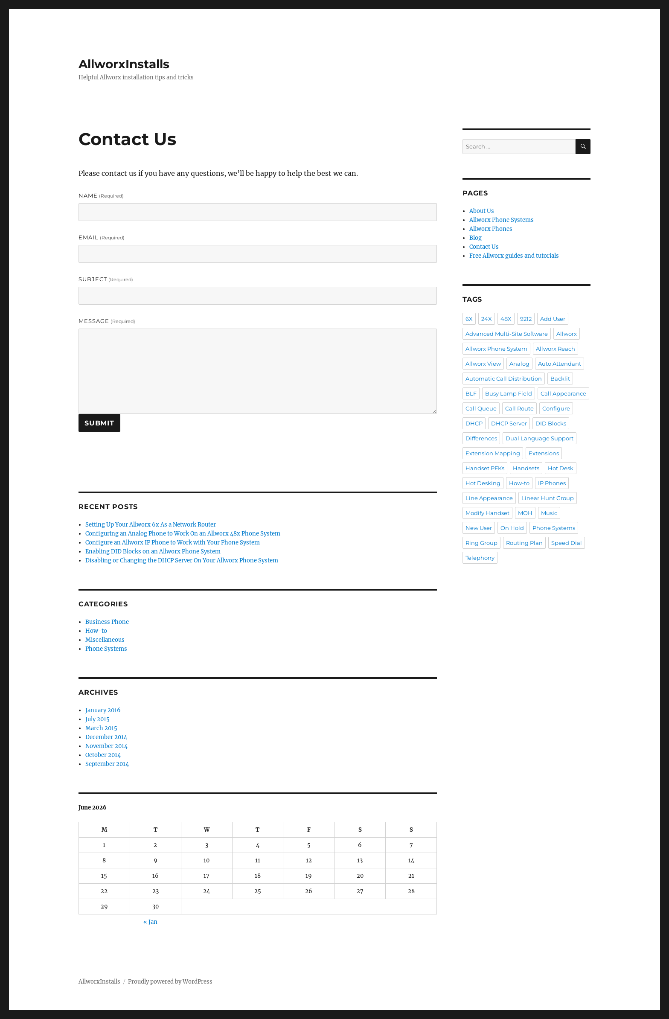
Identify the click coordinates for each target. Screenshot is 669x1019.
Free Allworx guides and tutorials (514, 255)
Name (101, 195)
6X (469, 318)
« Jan (150, 922)
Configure (556, 408)
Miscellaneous (105, 639)
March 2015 (101, 728)
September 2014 (107, 764)
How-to (96, 631)
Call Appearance (563, 393)
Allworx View (483, 363)
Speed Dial (566, 542)
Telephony (479, 557)
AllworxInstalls (124, 64)
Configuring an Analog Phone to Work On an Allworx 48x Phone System (182, 533)
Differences (481, 438)
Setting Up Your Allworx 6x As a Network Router (150, 524)
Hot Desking (482, 483)
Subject (106, 279)
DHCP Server (509, 423)
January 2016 (103, 710)
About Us (481, 211)
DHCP (474, 423)
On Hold (512, 527)
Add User (552, 318)
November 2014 (106, 746)
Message (107, 320)
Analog (519, 363)
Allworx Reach (555, 348)
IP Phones (552, 483)
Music (549, 513)
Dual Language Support (539, 438)
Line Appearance (489, 498)
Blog (475, 238)
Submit (99, 423)
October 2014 (103, 755)
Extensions (544, 453)
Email (102, 237)
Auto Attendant (559, 363)
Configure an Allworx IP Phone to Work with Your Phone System (172, 542)
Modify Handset (487, 513)
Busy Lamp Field (508, 393)
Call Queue (481, 408)
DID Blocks (550, 423)
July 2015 (97, 719)
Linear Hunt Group (547, 498)
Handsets (526, 468)
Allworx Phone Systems (501, 220)
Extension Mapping (492, 453)
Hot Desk (560, 468)
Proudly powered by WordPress (170, 981)
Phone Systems (106, 648)
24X (486, 318)
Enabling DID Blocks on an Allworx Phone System (153, 551)
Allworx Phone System (496, 348)
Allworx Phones (490, 229)
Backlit (560, 378)
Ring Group (481, 542)
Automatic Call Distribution (503, 378)
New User (478, 527)
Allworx (566, 333)
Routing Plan (524, 542)
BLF (471, 393)
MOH (525, 513)
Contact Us (484, 246)
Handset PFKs (484, 468)
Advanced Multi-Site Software (506, 333)
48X (506, 318)
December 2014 (106, 737)
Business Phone (107, 622)
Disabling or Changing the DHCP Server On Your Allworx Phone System (181, 560)
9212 (526, 318)
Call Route (519, 408)
